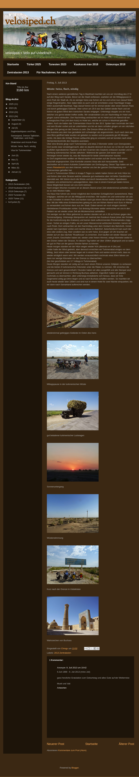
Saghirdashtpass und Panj (23, 131)
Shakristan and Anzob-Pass (24, 142)
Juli (13, 128)
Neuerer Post (55, 744)
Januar (14, 172)
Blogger (75, 768)
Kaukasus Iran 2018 (86, 64)
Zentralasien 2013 (18, 72)
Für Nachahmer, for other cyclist (56, 72)
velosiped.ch (30, 22)
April (13, 163)
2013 (11, 116)
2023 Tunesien (15, 195)
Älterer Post (126, 744)
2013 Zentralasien (62, 653)
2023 (11, 108)
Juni (13, 155)
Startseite (13, 64)
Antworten (62, 688)
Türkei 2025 (34, 64)
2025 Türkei (13, 198)
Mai (13, 159)
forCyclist (12, 202)
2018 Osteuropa (15, 191)
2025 (11, 104)
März (14, 167)
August (15, 124)
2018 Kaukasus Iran (17, 188)
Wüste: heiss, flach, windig (23, 146)
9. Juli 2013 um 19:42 (76, 667)
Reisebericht (59, 167)
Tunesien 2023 (57, 64)
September (16, 120)
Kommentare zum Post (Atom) (72, 750)
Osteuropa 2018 (115, 64)
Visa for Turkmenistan (21, 150)
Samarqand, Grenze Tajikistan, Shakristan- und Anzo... (25, 136)
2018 (11, 112)
